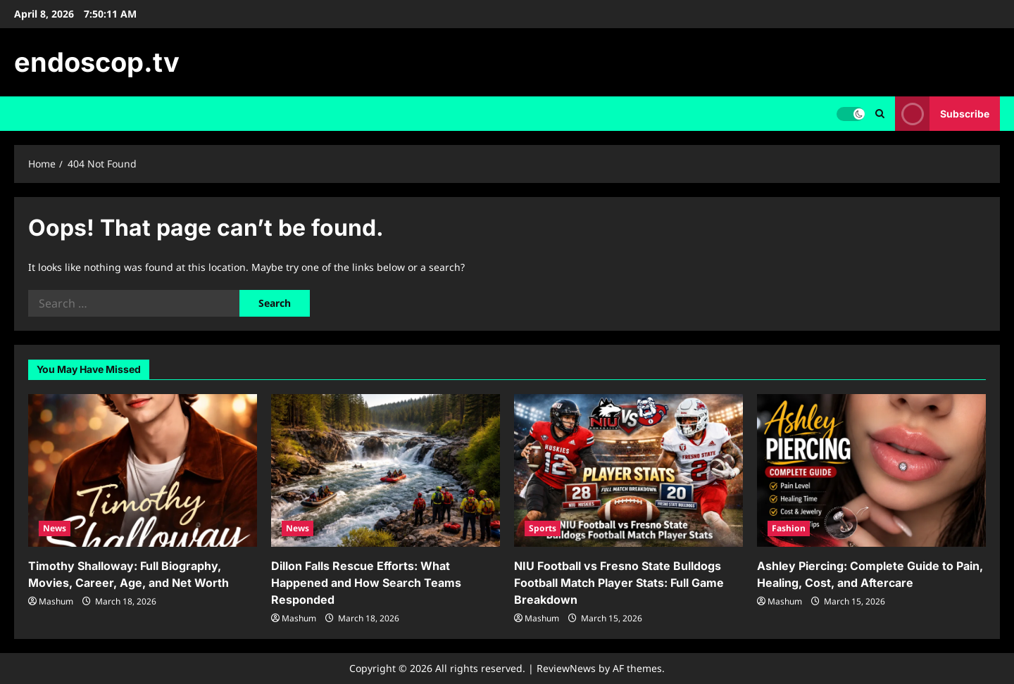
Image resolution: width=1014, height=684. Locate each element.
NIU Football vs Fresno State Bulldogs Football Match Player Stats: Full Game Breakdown (619, 583)
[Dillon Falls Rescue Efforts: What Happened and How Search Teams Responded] (385, 470)
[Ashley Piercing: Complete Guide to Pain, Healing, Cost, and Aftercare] (871, 470)
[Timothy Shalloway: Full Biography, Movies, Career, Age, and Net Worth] (142, 470)
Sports (542, 528)
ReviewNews (566, 668)
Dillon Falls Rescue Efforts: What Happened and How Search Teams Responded (366, 583)
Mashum (56, 601)
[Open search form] (879, 113)
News (54, 528)
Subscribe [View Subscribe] (942, 113)
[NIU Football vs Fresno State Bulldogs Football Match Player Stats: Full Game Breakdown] (628, 470)
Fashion (789, 528)
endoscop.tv (97, 62)
